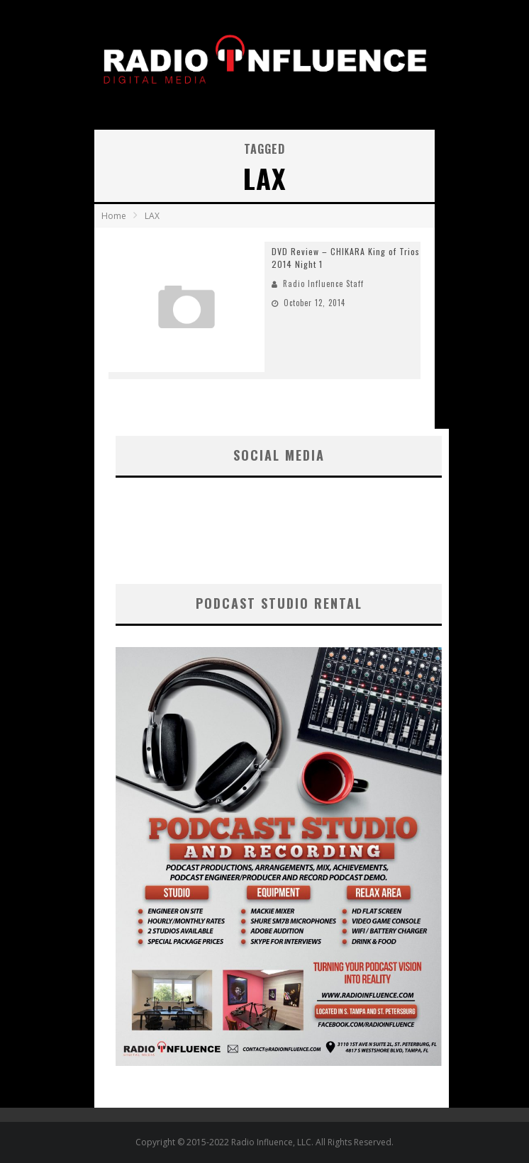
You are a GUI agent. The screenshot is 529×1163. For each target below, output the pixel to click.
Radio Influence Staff (323, 283)
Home (113, 216)
